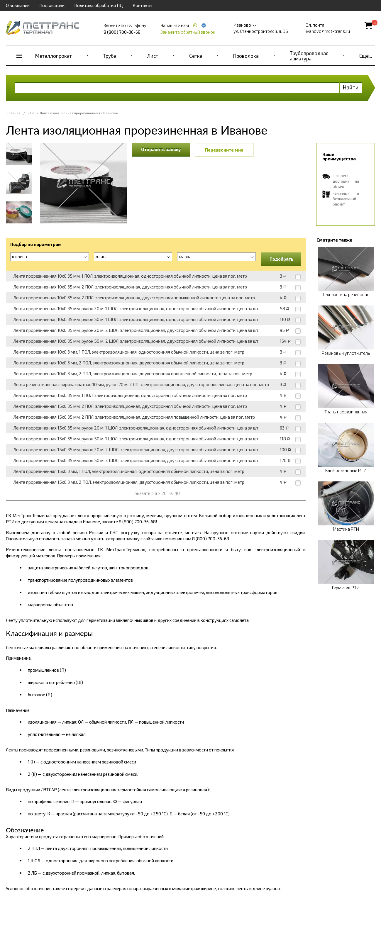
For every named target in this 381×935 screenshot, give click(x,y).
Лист (152, 55)
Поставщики (52, 5)
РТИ (31, 113)
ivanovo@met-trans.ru (328, 31)
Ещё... (365, 55)
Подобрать (282, 259)
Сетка (195, 55)
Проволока (246, 55)
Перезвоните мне (224, 149)
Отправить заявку (161, 149)
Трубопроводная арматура (309, 55)
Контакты (142, 5)
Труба (109, 55)
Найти (351, 87)
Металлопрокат (53, 55)
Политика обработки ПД (98, 5)
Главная (13, 113)
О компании (18, 5)
